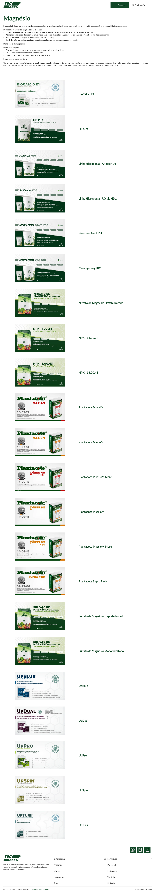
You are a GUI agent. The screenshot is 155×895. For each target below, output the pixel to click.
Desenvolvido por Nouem (40, 889)
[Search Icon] (120, 5)
